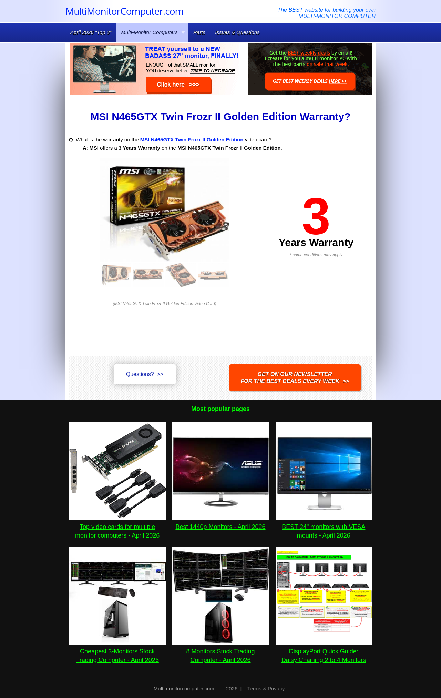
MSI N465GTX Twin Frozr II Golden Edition (192, 139)
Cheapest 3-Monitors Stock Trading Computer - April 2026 (117, 651)
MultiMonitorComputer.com (124, 11)
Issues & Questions (237, 32)
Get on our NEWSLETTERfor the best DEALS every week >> (295, 377)
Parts (199, 32)
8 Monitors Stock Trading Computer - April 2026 (220, 651)
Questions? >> (145, 374)
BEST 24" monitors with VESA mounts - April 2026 (324, 527)
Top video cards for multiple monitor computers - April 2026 (117, 527)
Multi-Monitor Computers (153, 32)
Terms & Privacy (266, 688)
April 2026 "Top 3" (90, 32)
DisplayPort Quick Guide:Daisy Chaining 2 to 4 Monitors (324, 651)
